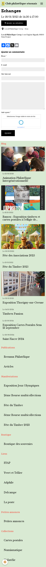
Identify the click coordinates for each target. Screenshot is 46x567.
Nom (3, 56)
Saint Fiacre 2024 (13, 339)
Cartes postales (13, 540)
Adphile (8, 482)
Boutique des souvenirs (18, 444)
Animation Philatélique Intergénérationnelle (17, 179)
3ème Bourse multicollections (22, 415)
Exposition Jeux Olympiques (21, 385)
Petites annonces (14, 521)
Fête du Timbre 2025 (15, 266)
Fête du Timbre (13, 405)
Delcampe (10, 492)
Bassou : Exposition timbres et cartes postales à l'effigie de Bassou (21, 218)
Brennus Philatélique (17, 356)
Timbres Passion (13, 313)
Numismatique (13, 550)
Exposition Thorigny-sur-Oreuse (23, 302)
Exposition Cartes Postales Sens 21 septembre (22, 326)
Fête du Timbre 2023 (17, 425)
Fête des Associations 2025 (19, 255)
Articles (8, 366)
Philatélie (9, 560)
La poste (9, 502)
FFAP (7, 463)
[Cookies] (5, 562)
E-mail (4, 65)
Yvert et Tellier (13, 472)
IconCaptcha (20, 127)
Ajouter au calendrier (14, 23)
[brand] (19, 3)
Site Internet (6, 74)
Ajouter (8, 133)
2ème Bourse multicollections (22, 395)
